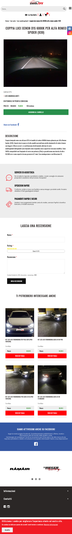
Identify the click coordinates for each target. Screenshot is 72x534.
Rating (9, 245)
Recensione (11, 257)
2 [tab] (36, 479)
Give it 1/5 (8, 249)
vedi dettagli (19, 356)
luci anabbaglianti (22, 21)
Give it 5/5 (16, 249)
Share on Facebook (11, 124)
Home (7, 21)
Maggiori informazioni (51, 524)
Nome (9, 235)
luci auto (13, 21)
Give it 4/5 (14, 249)
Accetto (7, 530)
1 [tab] (32, 479)
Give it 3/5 (12, 249)
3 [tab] (39, 479)
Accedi (40, 15)
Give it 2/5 (10, 249)
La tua (32, 14)
